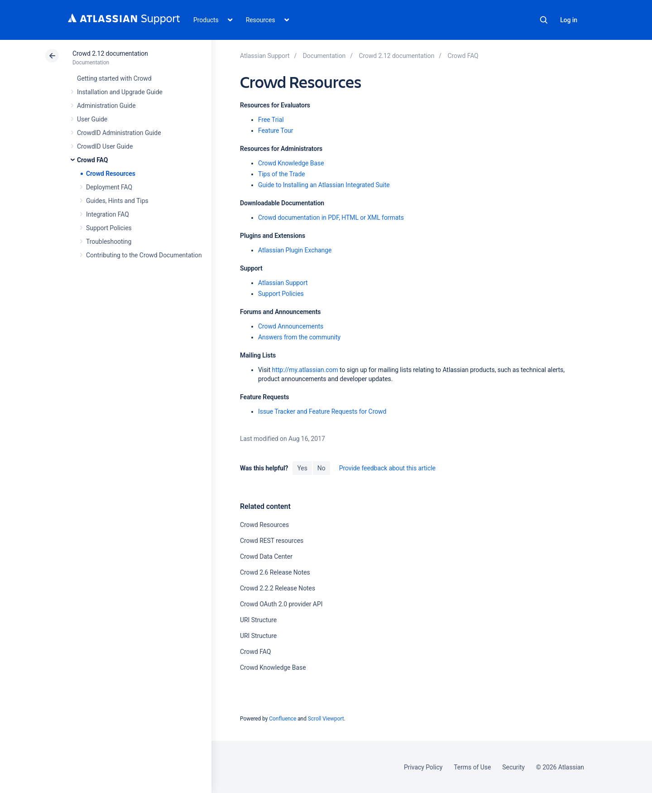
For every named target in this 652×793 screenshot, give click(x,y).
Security (513, 767)
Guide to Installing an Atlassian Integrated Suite (324, 185)
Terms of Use (472, 767)
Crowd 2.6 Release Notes (275, 572)
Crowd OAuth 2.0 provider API (281, 604)
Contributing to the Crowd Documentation (144, 255)
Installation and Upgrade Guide (120, 92)
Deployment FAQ (109, 187)
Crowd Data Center (266, 556)
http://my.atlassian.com (305, 369)
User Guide (92, 119)
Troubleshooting (108, 241)
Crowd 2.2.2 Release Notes (277, 588)
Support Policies (109, 228)
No (321, 468)
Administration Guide (106, 105)
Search (544, 20)
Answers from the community (299, 337)
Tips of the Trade (281, 174)
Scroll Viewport (326, 719)
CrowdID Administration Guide (119, 132)
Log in (568, 20)
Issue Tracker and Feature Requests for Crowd (322, 411)
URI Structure (258, 620)
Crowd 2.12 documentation (110, 53)
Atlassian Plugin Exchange (294, 250)
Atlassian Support (283, 282)
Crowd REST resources (271, 540)
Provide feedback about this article (387, 468)
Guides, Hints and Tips (117, 200)
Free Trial (271, 119)
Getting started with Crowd (114, 78)
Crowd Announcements (290, 326)
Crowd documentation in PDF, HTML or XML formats (331, 217)
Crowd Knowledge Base (291, 163)
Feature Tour (275, 130)
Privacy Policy (423, 767)
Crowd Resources (110, 173)
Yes (302, 468)
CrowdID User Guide (105, 146)
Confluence (282, 719)
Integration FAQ (107, 214)
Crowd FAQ (92, 160)
